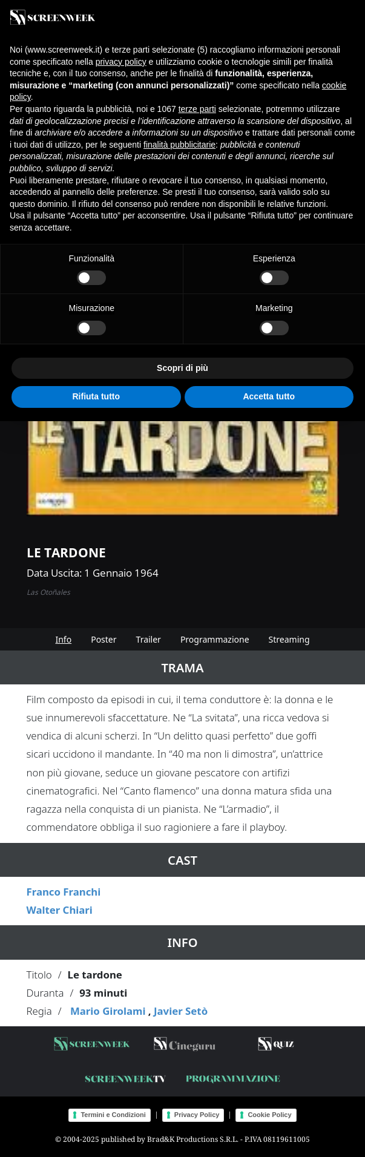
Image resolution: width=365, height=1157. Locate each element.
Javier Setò (181, 1011)
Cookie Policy (269, 1114)
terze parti (197, 109)
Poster (103, 639)
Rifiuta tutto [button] (96, 396)
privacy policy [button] (121, 62)
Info (63, 639)
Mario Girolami (108, 1011)
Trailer (148, 639)
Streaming (289, 639)
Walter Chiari (60, 910)
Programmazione (214, 639)
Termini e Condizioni (113, 1114)
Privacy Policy (197, 1114)
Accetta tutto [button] (269, 396)
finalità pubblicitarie (179, 144)
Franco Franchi (64, 892)
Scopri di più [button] (182, 368)
